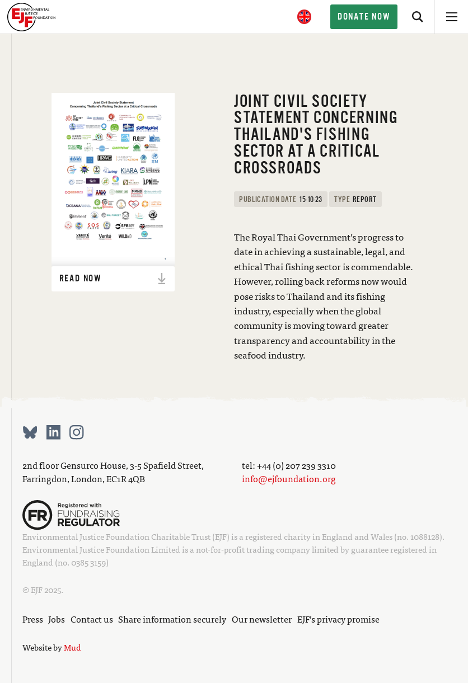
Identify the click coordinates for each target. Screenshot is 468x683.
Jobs (56, 618)
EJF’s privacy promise (338, 618)
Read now (113, 278)
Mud (72, 647)
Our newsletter (262, 618)
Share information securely (172, 618)
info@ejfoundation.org (289, 478)
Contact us (92, 618)
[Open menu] (451, 17)
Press (32, 618)
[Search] (417, 17)
